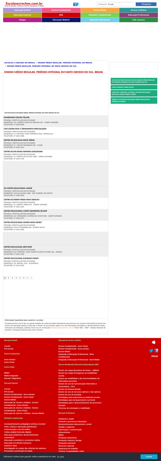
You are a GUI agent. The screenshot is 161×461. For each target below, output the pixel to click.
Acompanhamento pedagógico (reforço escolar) (24, 424)
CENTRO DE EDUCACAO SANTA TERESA (19, 140)
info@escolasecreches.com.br (62, 328)
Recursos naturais (66, 446)
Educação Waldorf (61, 20)
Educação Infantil (22, 10)
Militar (61, 435)
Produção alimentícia (68, 438)
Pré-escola (8, 349)
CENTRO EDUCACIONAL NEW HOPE (18, 247)
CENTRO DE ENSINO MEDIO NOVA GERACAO (21, 199)
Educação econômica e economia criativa (22, 440)
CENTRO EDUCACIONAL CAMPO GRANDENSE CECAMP (25, 211)
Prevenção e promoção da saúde (18, 451)
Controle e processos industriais (72, 422)
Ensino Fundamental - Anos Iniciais (19, 394)
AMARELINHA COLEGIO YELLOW (16, 117)
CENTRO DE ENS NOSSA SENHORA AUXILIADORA (23, 151)
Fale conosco (138, 20)
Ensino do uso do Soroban (70, 395)
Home (155, 356)
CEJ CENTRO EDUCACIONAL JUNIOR (18, 188)
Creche (7, 346)
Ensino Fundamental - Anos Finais (19, 397)
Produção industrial (67, 443)
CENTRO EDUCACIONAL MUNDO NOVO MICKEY (23, 222)
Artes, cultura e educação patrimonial (20, 427)
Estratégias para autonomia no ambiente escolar (79, 397)
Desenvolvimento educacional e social (75, 424)
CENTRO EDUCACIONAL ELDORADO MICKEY (21, 258)
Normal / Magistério (12, 378)
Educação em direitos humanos (17, 443)
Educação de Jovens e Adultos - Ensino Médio (24, 413)
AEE (61, 15)
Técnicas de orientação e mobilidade (74, 408)
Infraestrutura (64, 432)
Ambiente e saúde (66, 419)
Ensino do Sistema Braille (70, 389)
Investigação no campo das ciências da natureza (25, 448)
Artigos (22, 20)
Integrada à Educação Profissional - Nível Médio (79, 360)
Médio (6, 373)
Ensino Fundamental (61, 10)
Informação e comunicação (70, 430)
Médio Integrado (11, 376)
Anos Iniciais (9, 360)
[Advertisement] (75, 40)
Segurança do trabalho (68, 448)
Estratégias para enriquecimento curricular (77, 400)
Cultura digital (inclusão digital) (17, 432)
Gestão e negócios (67, 427)
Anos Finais (9, 362)
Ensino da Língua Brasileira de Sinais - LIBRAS (79, 370)
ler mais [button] (60, 457)
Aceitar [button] (149, 457)
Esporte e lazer (10, 446)
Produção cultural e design (70, 440)
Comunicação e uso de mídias (17, 429)
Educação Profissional (138, 15)
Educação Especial (22, 15)
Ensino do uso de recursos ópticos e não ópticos (80, 392)
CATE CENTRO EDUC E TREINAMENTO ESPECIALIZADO (25, 129)
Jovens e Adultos (139, 10)
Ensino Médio (100, 10)
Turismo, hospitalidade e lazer (71, 451)
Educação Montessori (100, 20)
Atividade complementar (100, 15)
